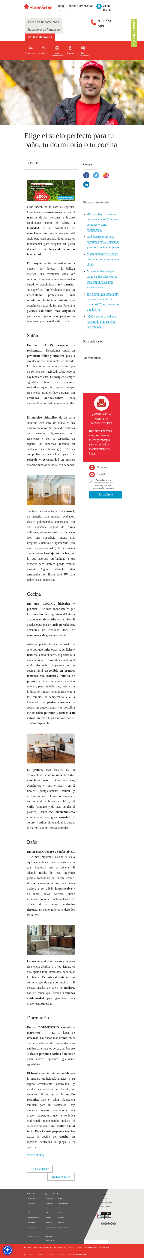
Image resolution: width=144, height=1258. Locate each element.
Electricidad (31, 1203)
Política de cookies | (45, 1254)
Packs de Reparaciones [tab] (43, 22)
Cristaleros (61, 1212)
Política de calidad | (65, 1254)
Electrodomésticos (33, 1208)
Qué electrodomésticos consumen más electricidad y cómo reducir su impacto (103, 242)
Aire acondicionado (33, 1217)
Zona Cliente (103, 1198)
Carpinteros (61, 1198)
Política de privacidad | (35, 1254)
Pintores (61, 1217)
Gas (29, 1212)
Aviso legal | (27, 1254)
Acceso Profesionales (105, 1202)
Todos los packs (33, 1232)
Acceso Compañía (104, 1206)
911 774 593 (104, 23)
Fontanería (31, 1198)
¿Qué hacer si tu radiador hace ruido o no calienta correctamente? (102, 322)
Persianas (49, 1222)
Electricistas (49, 1198)
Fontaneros (49, 1208)
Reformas (61, 1222)
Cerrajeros (61, 1208)
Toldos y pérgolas (63, 1203)
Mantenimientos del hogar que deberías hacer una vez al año (103, 259)
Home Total (31, 1227)
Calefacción (49, 1203)
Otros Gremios (62, 1227)
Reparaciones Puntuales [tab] (44, 29)
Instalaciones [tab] (42, 37)
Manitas (48, 1217)
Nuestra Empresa (50, 1240)
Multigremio (31, 1222)
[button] (51, 190)
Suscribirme (105, 494)
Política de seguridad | (55, 1254)
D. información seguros (34, 1236)
